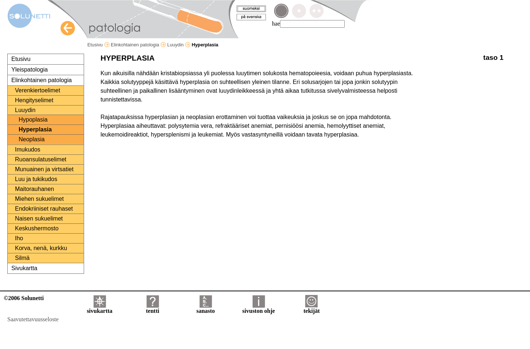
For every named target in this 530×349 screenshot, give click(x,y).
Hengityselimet (34, 100)
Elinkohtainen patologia (138, 44)
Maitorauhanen (34, 189)
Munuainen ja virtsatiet (44, 169)
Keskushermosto (36, 228)
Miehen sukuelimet (39, 199)
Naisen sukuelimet (39, 218)
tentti (152, 308)
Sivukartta (24, 268)
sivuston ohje (258, 308)
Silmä (22, 258)
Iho (19, 238)
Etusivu (98, 44)
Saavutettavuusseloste (32, 319)
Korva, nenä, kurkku (41, 248)
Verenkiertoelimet (37, 90)
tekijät (311, 308)
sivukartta (99, 308)
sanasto (205, 308)
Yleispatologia (29, 69)
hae (276, 23)
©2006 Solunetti (23, 298)
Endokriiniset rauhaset (44, 209)
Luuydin (178, 44)
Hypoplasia (33, 119)
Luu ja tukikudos (36, 179)
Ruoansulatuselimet (41, 159)
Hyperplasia (35, 129)
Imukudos (27, 149)
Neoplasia (32, 139)
